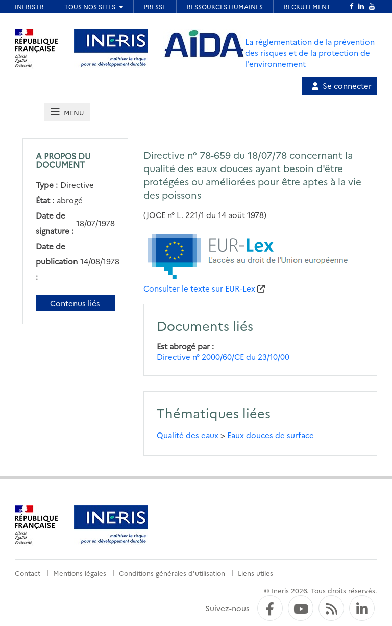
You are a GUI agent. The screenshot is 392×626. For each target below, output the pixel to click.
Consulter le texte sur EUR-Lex (199, 288)
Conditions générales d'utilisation (172, 572)
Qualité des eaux (187, 434)
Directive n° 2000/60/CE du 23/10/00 (223, 356)
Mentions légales (79, 572)
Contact (27, 572)
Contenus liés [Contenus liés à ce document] (75, 303)
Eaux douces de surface (270, 434)
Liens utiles (255, 572)
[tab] (67, 112)
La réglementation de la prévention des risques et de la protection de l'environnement (310, 52)
